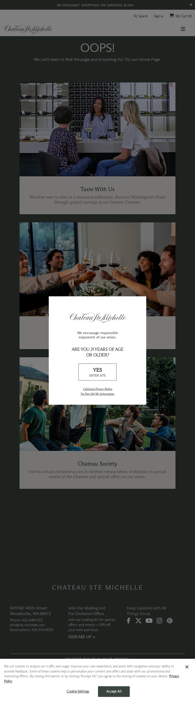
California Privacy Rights (97, 389)
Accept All (113, 691)
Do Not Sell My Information (97, 394)
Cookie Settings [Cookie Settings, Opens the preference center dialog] (78, 691)
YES (97, 372)
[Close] (186, 667)
